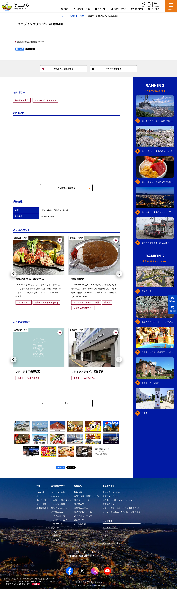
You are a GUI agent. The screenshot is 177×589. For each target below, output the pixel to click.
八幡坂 (145, 413)
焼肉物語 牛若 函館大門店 (30, 279)
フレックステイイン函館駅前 (87, 371)
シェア (19, 49)
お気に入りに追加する (57, 69)
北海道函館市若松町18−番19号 (31, 42)
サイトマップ (96, 556)
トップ (62, 15)
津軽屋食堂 (77, 279)
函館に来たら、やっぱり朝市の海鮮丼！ (158, 181)
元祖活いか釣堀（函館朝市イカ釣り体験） (158, 352)
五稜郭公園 (146, 291)
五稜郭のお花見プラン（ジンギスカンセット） (158, 321)
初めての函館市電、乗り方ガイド (156, 242)
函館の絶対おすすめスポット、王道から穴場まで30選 (158, 212)
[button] (14, 274)
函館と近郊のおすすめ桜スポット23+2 (158, 151)
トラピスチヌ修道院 (150, 382)
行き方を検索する (106, 69)
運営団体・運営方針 (78, 556)
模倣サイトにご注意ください (88, 552)
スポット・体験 (77, 15)
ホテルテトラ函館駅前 (28, 371)
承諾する (36, 584)
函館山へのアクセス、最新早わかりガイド (158, 120)
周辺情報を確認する (74, 187)
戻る (55, 403)
